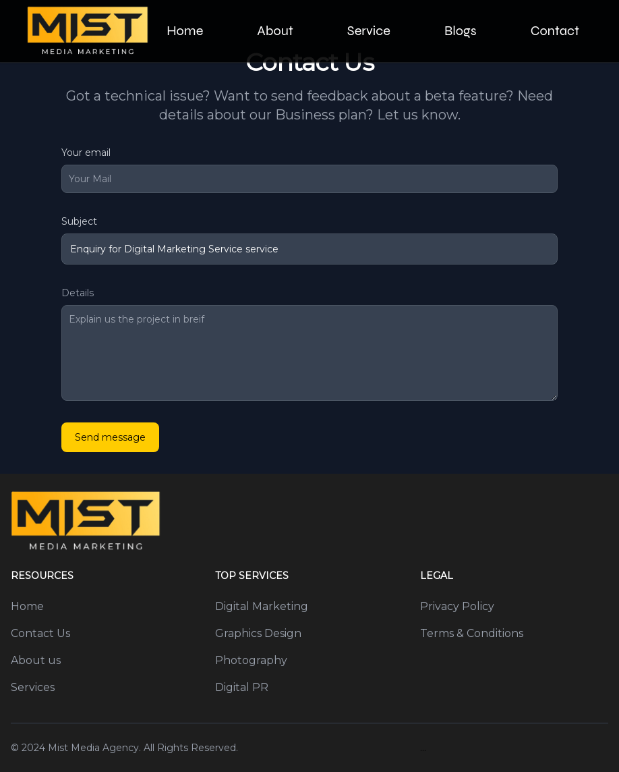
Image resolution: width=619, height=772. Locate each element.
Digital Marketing (261, 606)
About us (36, 660)
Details (77, 293)
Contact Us (40, 633)
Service (368, 30)
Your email (86, 152)
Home (185, 30)
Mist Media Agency (93, 748)
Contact (555, 30)
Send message (110, 437)
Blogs (460, 30)
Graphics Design (258, 633)
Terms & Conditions (471, 633)
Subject (79, 221)
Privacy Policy (457, 606)
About (275, 30)
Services (33, 687)
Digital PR (241, 687)
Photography (251, 660)
